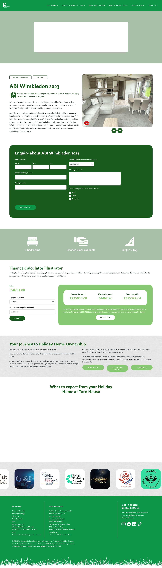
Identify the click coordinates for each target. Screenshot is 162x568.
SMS (73, 192)
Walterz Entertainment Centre (23, 527)
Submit (17, 318)
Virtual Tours (53, 532)
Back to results (20, 77)
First (34, 163)
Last (51, 163)
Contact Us (153, 5)
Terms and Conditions (56, 519)
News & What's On (118, 5)
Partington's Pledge (117, 368)
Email (20, 183)
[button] (114, 130)
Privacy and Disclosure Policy (59, 524)
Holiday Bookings (18, 513)
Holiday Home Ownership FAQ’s (60, 511)
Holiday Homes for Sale (73, 5)
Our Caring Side (54, 516)
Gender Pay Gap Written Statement (62, 529)
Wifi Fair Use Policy (56, 527)
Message (75, 169)
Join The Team (17, 519)
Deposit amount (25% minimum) (21, 307)
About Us (15, 516)
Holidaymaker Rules (56, 521)
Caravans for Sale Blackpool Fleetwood (26, 535)
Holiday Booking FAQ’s (57, 513)
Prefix (17, 163)
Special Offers (138, 5)
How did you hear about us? (83, 159)
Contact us (105, 317)
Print (40, 77)
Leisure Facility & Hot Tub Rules (60, 535)
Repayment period (16, 297)
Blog (13, 521)
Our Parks (52, 5)
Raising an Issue (18, 524)
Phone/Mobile (24, 172)
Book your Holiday (97, 5)
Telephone (75, 199)
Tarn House (93, 367)
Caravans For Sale (18, 511)
